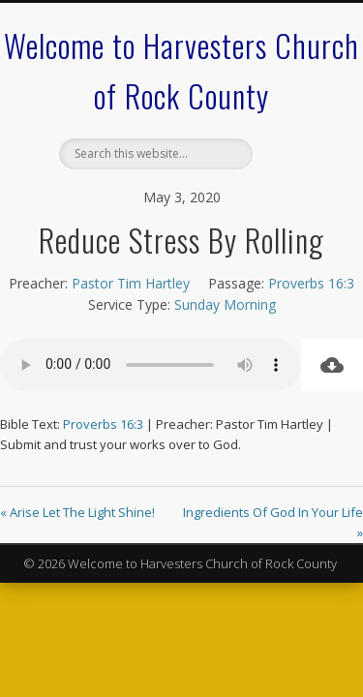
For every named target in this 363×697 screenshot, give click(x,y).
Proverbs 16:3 (311, 283)
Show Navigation (293, 173)
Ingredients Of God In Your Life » (273, 522)
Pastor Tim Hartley (131, 283)
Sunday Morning (225, 304)
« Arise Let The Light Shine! (77, 512)
